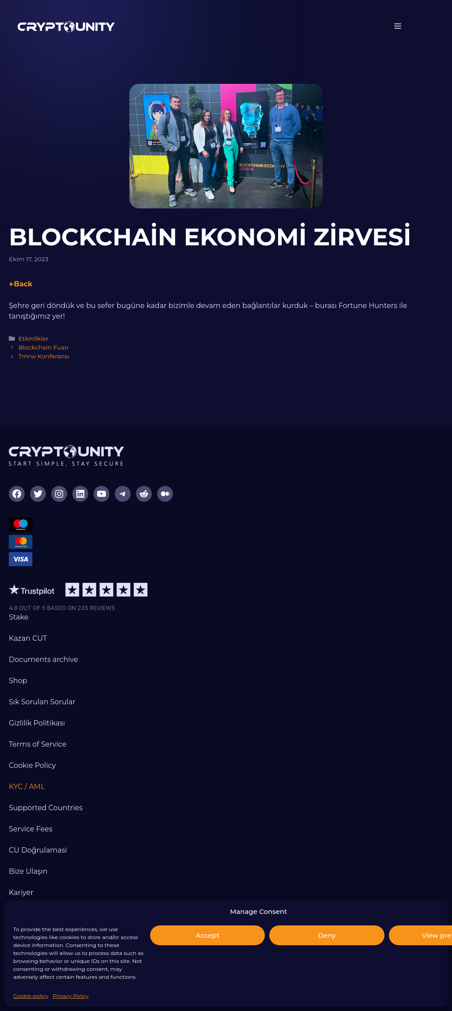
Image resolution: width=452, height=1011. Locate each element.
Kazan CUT (28, 638)
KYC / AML (27, 786)
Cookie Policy (32, 765)
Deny (327, 935)
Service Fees (31, 829)
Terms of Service (38, 744)
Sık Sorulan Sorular (42, 702)
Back (23, 284)
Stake (18, 617)
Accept (207, 935)
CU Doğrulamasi (38, 850)
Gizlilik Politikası (37, 723)
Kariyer (21, 892)
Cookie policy (30, 995)
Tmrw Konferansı (44, 356)
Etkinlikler (34, 338)
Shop (18, 681)
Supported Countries (46, 808)
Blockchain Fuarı (44, 347)
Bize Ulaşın (28, 871)
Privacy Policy (71, 995)
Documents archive (43, 659)
